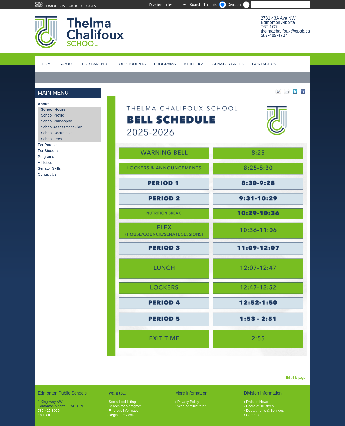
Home (47, 64)
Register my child (122, 415)
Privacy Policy (188, 402)
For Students (131, 64)
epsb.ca (44, 415)
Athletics (194, 64)
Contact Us (264, 64)
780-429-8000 (49, 411)
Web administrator (191, 406)
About (67, 64)
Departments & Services (265, 411)
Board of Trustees (260, 406)
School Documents (57, 133)
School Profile (52, 115)
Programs (165, 64)
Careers (252, 415)
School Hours (53, 109)
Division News (257, 402)
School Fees (51, 139)
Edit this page (296, 378)
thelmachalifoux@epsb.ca (285, 31)
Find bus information (124, 411)
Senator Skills (228, 64)
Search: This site (203, 4)
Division (234, 4)
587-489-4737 (274, 35)
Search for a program (125, 406)
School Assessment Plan (61, 127)
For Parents (95, 64)
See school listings (123, 402)
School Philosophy (56, 121)
